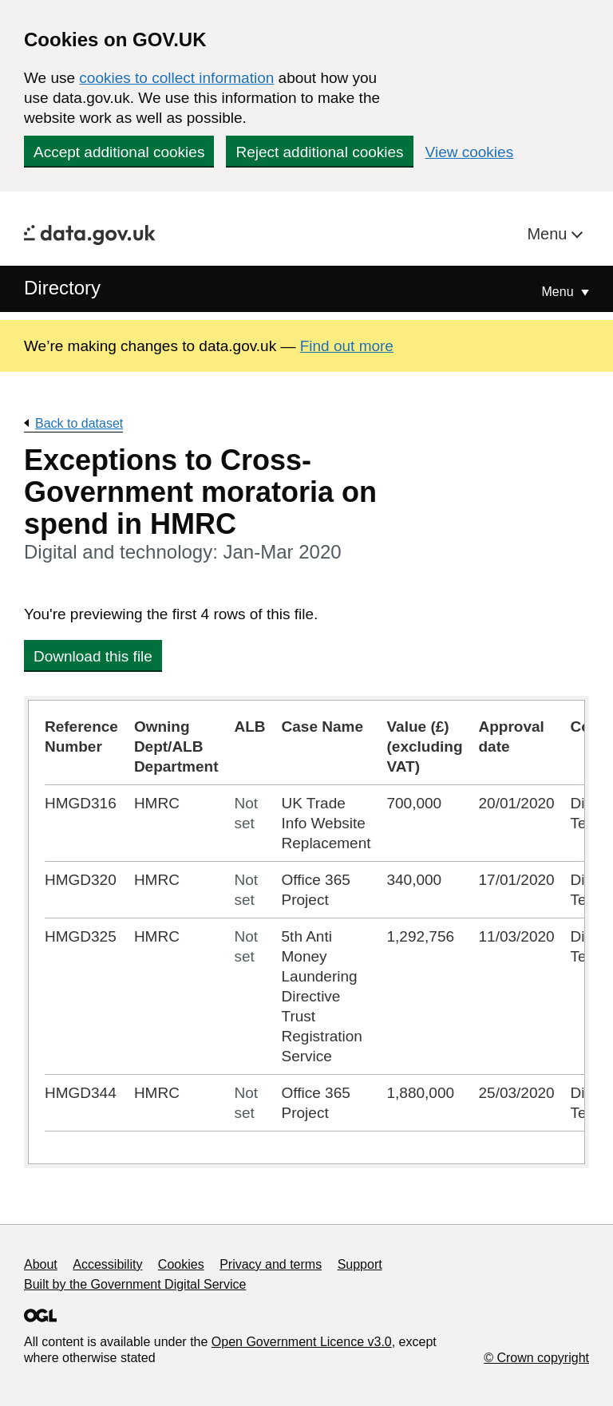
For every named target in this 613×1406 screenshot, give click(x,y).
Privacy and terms (270, 1264)
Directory (62, 287)
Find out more (347, 346)
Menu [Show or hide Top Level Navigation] (559, 291)
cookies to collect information (176, 77)
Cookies (181, 1264)
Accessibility (107, 1264)
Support (360, 1264)
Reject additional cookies (319, 152)
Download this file (93, 656)
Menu (549, 234)
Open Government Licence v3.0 (302, 1342)
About (40, 1264)
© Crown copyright (536, 1358)
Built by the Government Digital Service (135, 1284)
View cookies (469, 152)
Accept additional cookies (119, 152)
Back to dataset (79, 423)
